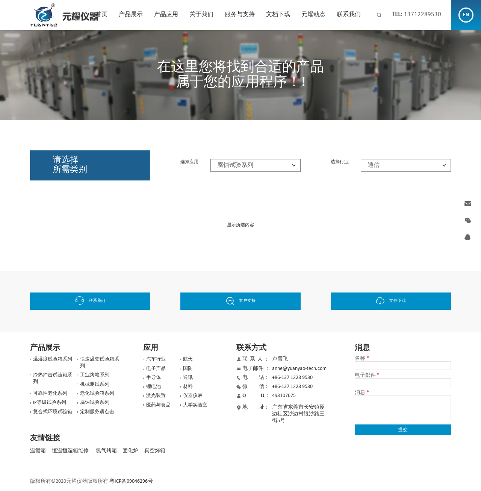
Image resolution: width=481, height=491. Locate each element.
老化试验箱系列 (97, 393)
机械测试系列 (94, 384)
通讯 (188, 377)
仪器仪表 (193, 395)
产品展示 (131, 15)
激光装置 (156, 395)
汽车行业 (156, 359)
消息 (362, 393)
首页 (101, 15)
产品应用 (166, 15)
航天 (188, 359)
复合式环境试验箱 (52, 411)
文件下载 (391, 300)
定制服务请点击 (97, 411)
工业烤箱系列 (94, 375)
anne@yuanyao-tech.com (299, 368)
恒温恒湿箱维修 (70, 451)
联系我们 (349, 15)
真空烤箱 (154, 451)
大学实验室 (195, 405)
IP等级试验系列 (49, 402)
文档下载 (278, 15)
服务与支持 (240, 15)
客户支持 (240, 300)
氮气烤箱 (106, 451)
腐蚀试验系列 (94, 402)
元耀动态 (313, 15)
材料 (188, 386)
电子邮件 (367, 375)
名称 (362, 358)
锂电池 (153, 386)
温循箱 (38, 451)
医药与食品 (158, 405)
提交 (403, 429)
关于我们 (201, 15)
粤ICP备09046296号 (131, 481)
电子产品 (156, 368)
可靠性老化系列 (50, 393)
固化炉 (130, 451)
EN (466, 15)
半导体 (153, 377)
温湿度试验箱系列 (52, 359)
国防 (188, 368)
